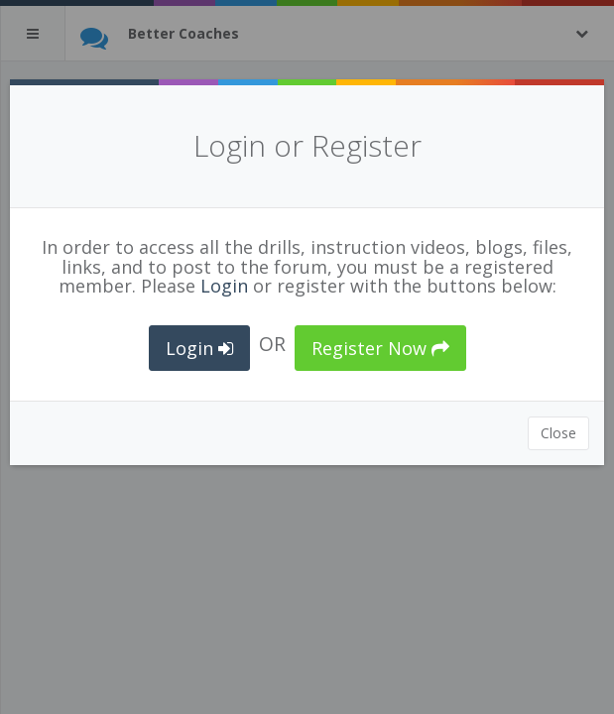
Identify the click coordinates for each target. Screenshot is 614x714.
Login (224, 286)
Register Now (380, 348)
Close (558, 432)
